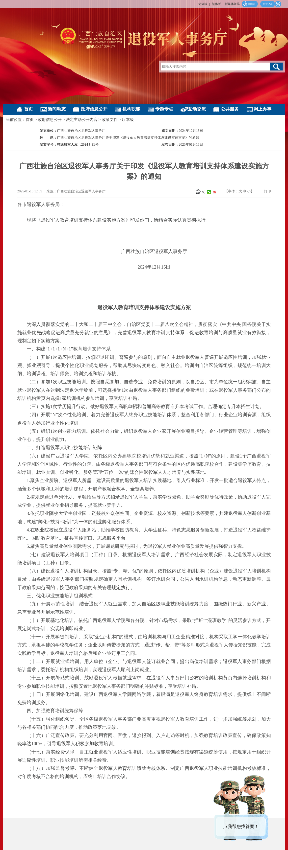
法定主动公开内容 (82, 119)
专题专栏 (164, 109)
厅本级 (128, 119)
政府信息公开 (94, 109)
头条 (214, 192)
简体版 (202, 4)
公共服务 (230, 109)
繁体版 (216, 4)
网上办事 (262, 109)
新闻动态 (57, 109)
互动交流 (197, 109)
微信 (209, 192)
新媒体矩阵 (232, 4)
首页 (28, 109)
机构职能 (131, 109)
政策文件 (110, 119)
